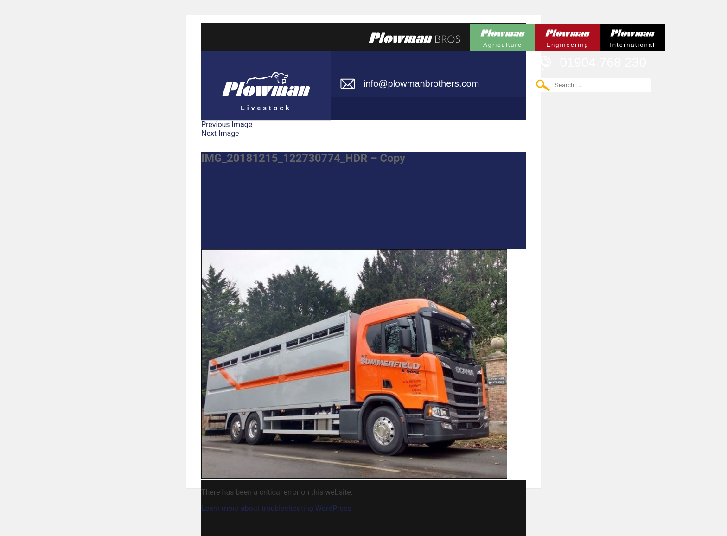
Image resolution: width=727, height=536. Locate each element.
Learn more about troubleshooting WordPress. (277, 508)
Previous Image (226, 124)
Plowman (502, 36)
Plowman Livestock (266, 81)
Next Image (220, 133)
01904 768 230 (603, 62)
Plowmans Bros (414, 37)
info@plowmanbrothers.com (421, 83)
